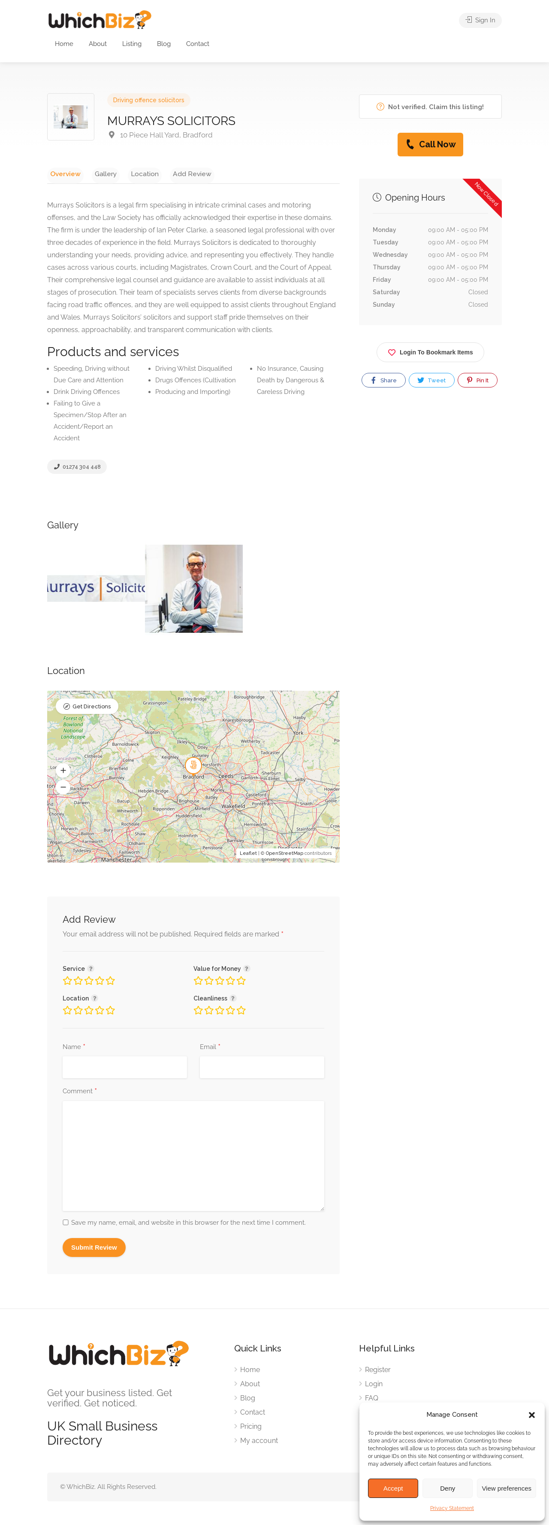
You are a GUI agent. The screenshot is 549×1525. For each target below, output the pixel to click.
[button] (532, 1415)
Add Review (172, 173)
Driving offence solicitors (148, 100)
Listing (132, 44)
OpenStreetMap (284, 855)
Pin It (477, 380)
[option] (96, 590)
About (98, 44)
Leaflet (248, 855)
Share (383, 380)
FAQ (371, 1400)
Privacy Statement (452, 1508)
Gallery (97, 173)
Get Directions (91, 709)
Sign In (480, 21)
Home (64, 44)
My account (259, 1443)
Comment (80, 1094)
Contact (197, 44)
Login (374, 1386)
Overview (62, 173)
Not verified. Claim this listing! (430, 107)
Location (131, 173)
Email (210, 1049)
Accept (393, 1488)
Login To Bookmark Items (430, 351)
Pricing (251, 1428)
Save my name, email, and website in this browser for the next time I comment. (188, 1225)
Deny (447, 1488)
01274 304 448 (77, 469)
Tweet (431, 380)
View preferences (506, 1488)
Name (74, 1049)
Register (378, 1372)
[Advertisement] (430, 486)
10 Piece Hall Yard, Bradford (160, 135)
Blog (164, 44)
